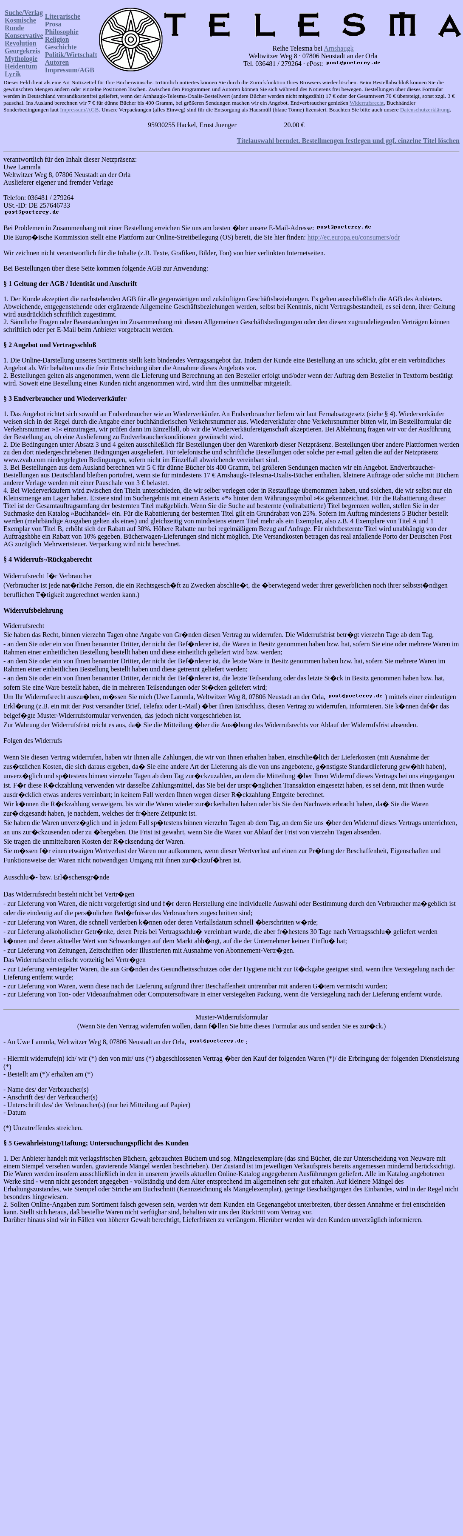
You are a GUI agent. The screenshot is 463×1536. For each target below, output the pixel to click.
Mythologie (21, 58)
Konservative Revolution (24, 39)
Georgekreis (22, 50)
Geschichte (61, 47)
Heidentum (21, 66)
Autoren (57, 62)
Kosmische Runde (20, 24)
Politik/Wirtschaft (71, 54)
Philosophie (62, 31)
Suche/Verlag (24, 12)
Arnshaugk (338, 48)
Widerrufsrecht (367, 103)
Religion (57, 39)
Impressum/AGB (69, 70)
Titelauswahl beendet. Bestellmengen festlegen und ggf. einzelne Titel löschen (348, 140)
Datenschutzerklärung (425, 109)
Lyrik (13, 73)
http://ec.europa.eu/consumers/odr (354, 237)
